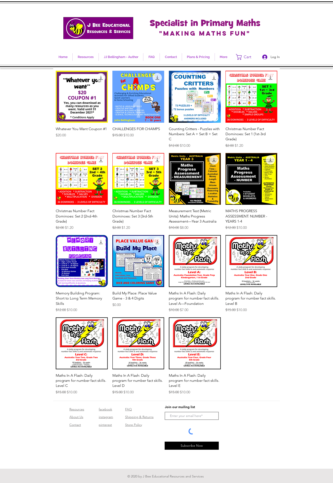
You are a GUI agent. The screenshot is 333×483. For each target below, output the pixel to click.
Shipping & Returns (139, 417)
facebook (105, 409)
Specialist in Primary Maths (205, 23)
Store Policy (133, 425)
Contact (75, 425)
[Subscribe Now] (192, 446)
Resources (76, 409)
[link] (247, 57)
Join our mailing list (180, 407)
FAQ (128, 409)
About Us (76, 417)
